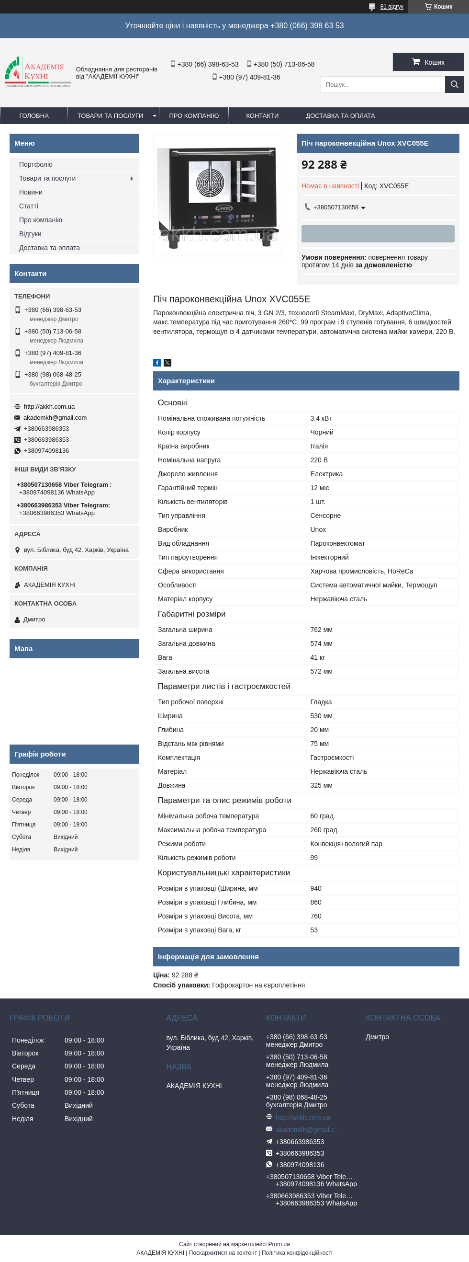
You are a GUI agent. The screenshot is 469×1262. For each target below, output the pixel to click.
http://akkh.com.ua (49, 406)
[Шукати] (454, 84)
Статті (28, 206)
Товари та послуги (110, 115)
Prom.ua (279, 1244)
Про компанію (194, 115)
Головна (34, 115)
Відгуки (30, 234)
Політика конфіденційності (297, 1253)
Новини (31, 192)
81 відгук (391, 6)
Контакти (262, 115)
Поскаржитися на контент (223, 1253)
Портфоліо (36, 164)
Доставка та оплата (340, 115)
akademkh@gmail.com (55, 417)
